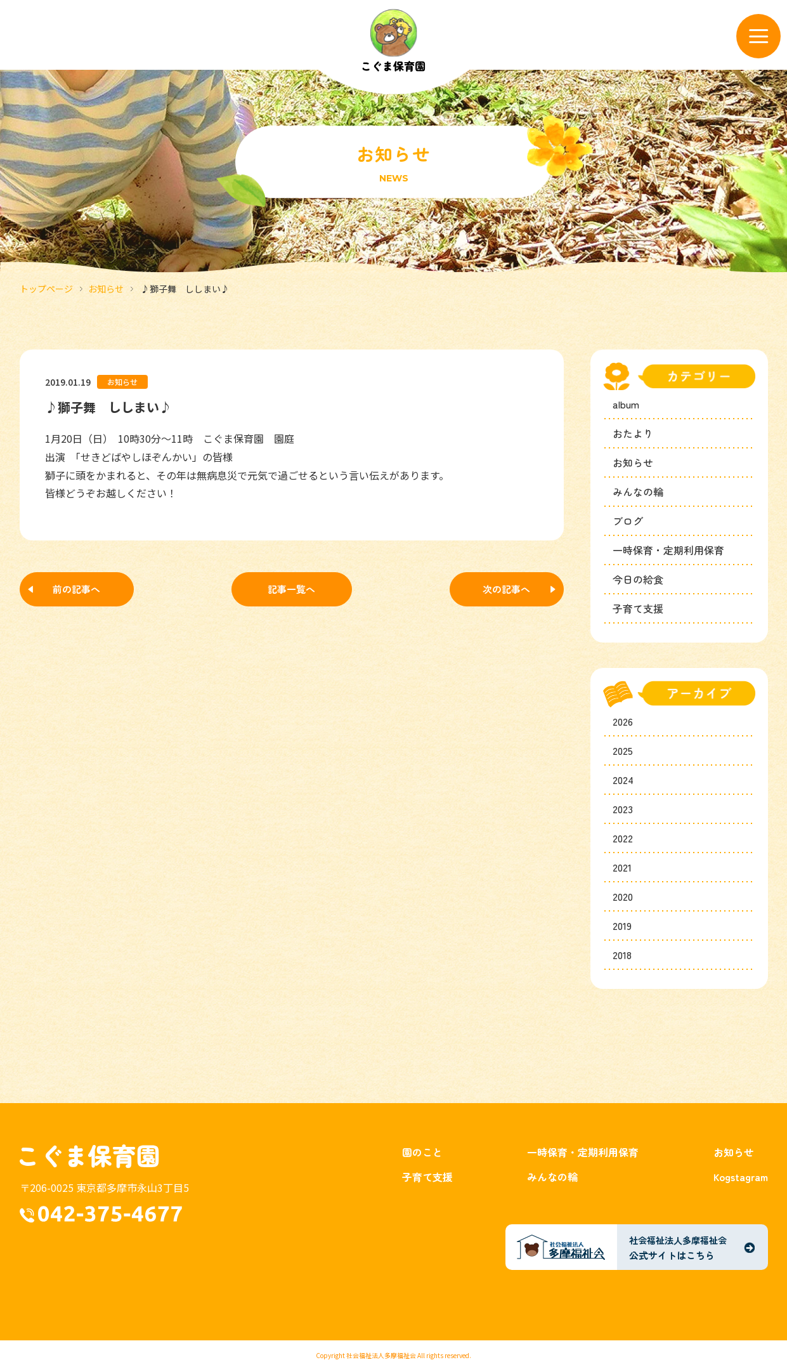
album (626, 404)
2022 (623, 838)
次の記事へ (506, 589)
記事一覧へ (291, 589)
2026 (623, 721)
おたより (633, 433)
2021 (622, 867)
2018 (622, 954)
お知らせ (106, 288)
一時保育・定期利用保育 (668, 550)
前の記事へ (76, 589)
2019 (622, 925)
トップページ (46, 288)
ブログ (628, 520)
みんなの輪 (638, 491)
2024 (623, 779)
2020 (623, 896)
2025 (623, 750)
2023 (623, 808)
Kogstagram (740, 1176)
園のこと (422, 1152)
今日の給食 (638, 579)
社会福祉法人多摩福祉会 (381, 1355)
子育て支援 (638, 608)
